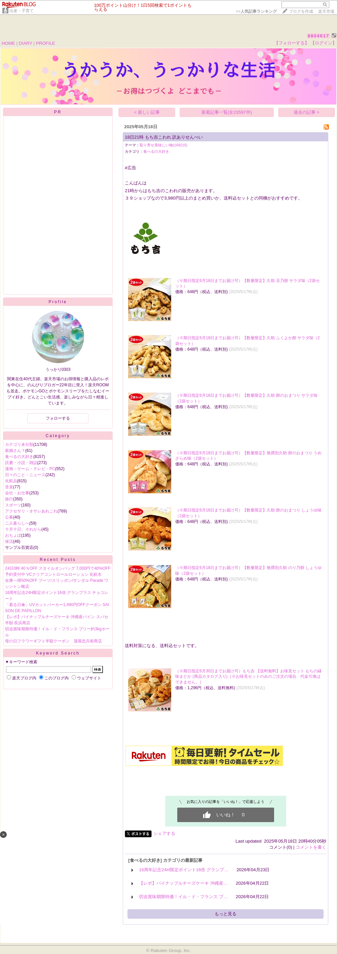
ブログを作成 (301, 11)
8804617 (319, 35)
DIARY (25, 43)
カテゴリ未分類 (19, 444)
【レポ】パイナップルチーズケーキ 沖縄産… (183, 883)
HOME (8, 43)
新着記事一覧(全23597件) (226, 112)
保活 (9, 541)
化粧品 (11, 481)
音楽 (9, 487)
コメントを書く (311, 847)
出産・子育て (21, 10)
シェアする (164, 833)
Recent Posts (58, 559)
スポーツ (13, 505)
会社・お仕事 (17, 493)
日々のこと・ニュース (25, 474)
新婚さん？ (15, 450)
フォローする (58, 418)
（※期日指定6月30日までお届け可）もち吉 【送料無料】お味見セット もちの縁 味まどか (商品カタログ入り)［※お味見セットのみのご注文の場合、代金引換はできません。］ (248, 677)
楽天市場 (326, 11)
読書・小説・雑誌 (21, 462)
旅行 (9, 499)
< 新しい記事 (147, 112)
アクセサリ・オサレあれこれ (31, 511)
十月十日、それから (23, 529)
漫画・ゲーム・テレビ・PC (30, 468)
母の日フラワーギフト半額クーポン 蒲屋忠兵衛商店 (53, 641)
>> (256, 11)
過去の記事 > (307, 112)
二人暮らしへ (17, 523)
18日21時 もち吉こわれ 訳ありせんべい (164, 137)
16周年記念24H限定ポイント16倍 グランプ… (183, 869)
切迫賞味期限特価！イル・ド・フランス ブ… (183, 896)
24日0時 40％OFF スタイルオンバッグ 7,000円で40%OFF (57, 568)
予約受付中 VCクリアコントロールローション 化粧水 (53, 574)
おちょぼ (13, 535)
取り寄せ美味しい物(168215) (163, 145)
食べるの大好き (19, 456)
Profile (57, 301)
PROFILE (45, 43)
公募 (9, 517)
